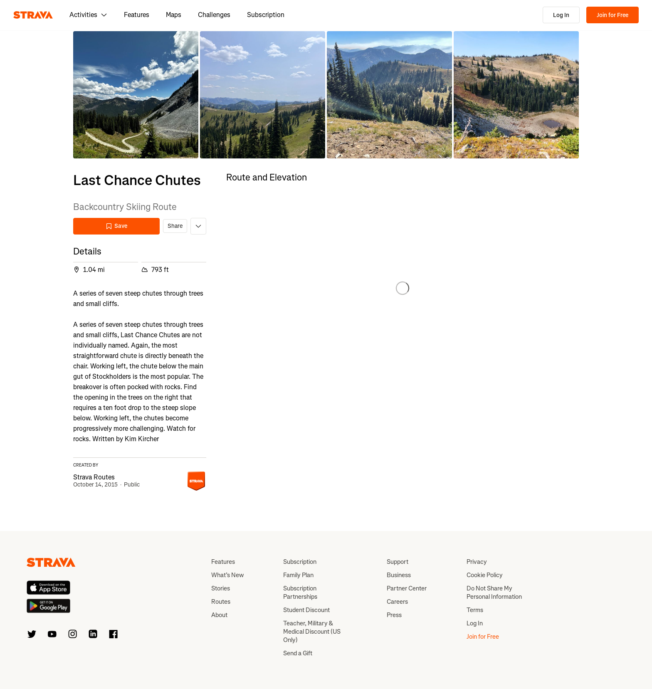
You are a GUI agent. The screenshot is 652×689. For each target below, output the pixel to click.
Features (136, 14)
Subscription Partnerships (300, 592)
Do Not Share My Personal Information (494, 592)
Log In (561, 15)
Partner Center (407, 588)
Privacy (477, 562)
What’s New (227, 575)
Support (397, 562)
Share (175, 226)
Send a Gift (297, 653)
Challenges (214, 14)
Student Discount (306, 610)
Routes (220, 602)
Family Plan (298, 575)
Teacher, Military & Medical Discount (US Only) (312, 631)
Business (399, 575)
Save (116, 226)
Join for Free (612, 15)
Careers (397, 602)
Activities (88, 14)
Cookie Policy (485, 575)
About (219, 615)
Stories (220, 588)
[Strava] (33, 15)
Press (394, 615)
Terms (475, 610)
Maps (173, 14)
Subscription (265, 14)
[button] (135, 94)
